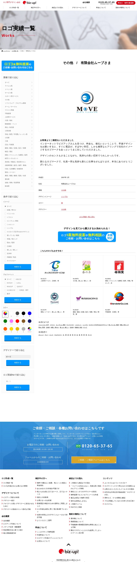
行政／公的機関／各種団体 (14, 169)
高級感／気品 (11, 257)
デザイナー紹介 (9, 497)
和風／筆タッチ (12, 239)
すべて (7, 82)
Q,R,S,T (20, 286)
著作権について (76, 515)
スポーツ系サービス (11, 96)
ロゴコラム (108, 500)
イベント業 (8, 89)
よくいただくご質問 (44, 517)
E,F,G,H (9, 282)
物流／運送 (8, 151)
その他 (7, 100)
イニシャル (11, 213)
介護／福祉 (8, 120)
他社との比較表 (42, 493)
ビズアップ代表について (12, 520)
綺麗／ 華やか (55, 327)
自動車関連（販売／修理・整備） (16, 165)
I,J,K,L (19, 282)
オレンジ (5, 328)
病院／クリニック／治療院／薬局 (16, 155)
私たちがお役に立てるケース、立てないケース (52, 489)
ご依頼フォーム (76, 500)
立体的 (9, 246)
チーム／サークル (11, 106)
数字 (8, 293)
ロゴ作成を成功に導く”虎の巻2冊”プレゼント (52, 506)
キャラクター (11, 261)
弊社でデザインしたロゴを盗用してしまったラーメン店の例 (86, 528)
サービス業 (8, 93)
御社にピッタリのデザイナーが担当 (83, 488)
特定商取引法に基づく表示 (13, 526)
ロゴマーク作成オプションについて (50, 534)
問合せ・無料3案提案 (126, 3)
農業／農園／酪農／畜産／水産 (15, 175)
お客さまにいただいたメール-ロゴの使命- (119, 485)
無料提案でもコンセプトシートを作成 (84, 491)
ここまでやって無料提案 (46, 528)
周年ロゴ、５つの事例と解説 (114, 494)
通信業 (7, 179)
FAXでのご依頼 (76, 503)
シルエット (11, 224)
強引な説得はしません (79, 497)
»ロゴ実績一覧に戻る (87, 217)
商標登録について (77, 518)
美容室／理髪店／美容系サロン (15, 162)
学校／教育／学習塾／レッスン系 (16, 134)
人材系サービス (10, 117)
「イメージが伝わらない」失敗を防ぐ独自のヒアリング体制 (86, 483)
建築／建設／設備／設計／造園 (15, 148)
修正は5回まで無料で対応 (80, 494)
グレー (17, 312)
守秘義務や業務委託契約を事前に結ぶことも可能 (86, 522)
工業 (6, 141)
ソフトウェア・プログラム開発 (15, 103)
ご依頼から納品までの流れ (80, 479)
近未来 (9, 253)
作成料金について (43, 531)
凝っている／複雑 (13, 235)
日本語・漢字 (23, 289)
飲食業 (7, 186)
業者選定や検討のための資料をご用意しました (52, 501)
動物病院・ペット (11, 124)
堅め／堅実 (11, 242)
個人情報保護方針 (9, 529)
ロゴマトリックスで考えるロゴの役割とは (119, 482)
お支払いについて (43, 537)
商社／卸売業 (9, 127)
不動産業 (8, 113)
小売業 (7, 138)
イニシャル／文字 (44, 325)
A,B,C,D (18, 278)
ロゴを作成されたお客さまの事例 (15, 482)
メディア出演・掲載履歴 (12, 523)
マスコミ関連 (9, 110)
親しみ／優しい (12, 250)
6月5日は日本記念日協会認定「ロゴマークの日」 (119, 489)
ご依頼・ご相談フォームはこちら (94, 456)
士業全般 (8, 131)
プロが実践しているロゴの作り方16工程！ (119, 497)
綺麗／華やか (11, 210)
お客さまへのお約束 (44, 496)
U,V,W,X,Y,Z (11, 289)
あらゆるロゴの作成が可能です (48, 485)
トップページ (6, 50)
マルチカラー (30, 328)
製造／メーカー (10, 172)
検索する (18, 266)
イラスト (10, 217)
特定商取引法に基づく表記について (68, 556)
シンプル (10, 228)
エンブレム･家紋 (12, 221)
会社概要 (86, 2)
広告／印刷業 (9, 144)
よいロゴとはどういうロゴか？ (115, 479)
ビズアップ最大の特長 (11, 494)
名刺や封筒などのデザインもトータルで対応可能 (52, 512)
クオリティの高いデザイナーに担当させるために (18, 501)
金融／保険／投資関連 (12, 182)
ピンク (11, 320)
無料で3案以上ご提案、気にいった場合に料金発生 (52, 480)
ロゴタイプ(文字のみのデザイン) (18, 232)
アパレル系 (8, 86)
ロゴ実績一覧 (15, 50)
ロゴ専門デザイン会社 (20, 2)
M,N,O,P (10, 286)
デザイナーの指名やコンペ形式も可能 (17, 505)
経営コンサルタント (11, 158)
